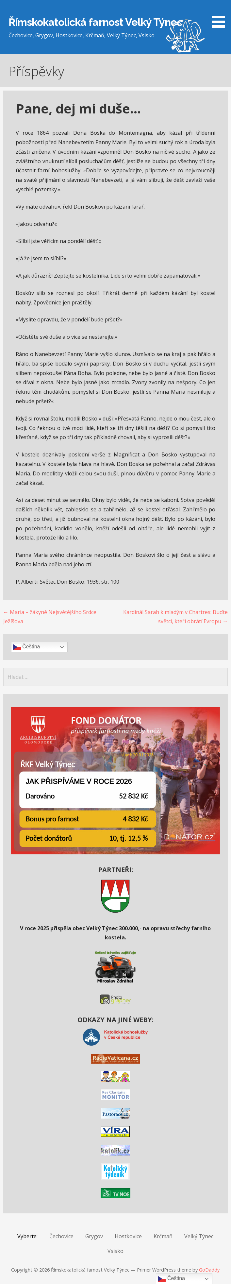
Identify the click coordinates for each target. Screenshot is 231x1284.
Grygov (94, 1236)
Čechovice (61, 1236)
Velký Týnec (198, 1236)
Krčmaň (163, 1236)
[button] (220, 15)
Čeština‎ (26, 647)
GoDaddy (209, 1270)
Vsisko (115, 1251)
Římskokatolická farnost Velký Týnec (95, 22)
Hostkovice (128, 1236)
